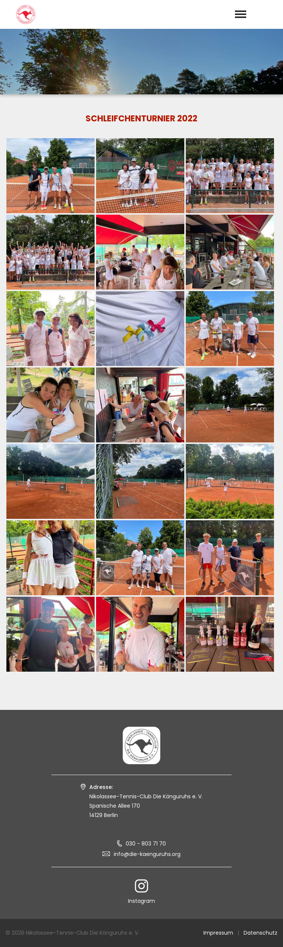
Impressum (218, 933)
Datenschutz (260, 933)
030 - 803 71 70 (146, 843)
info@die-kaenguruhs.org (147, 854)
